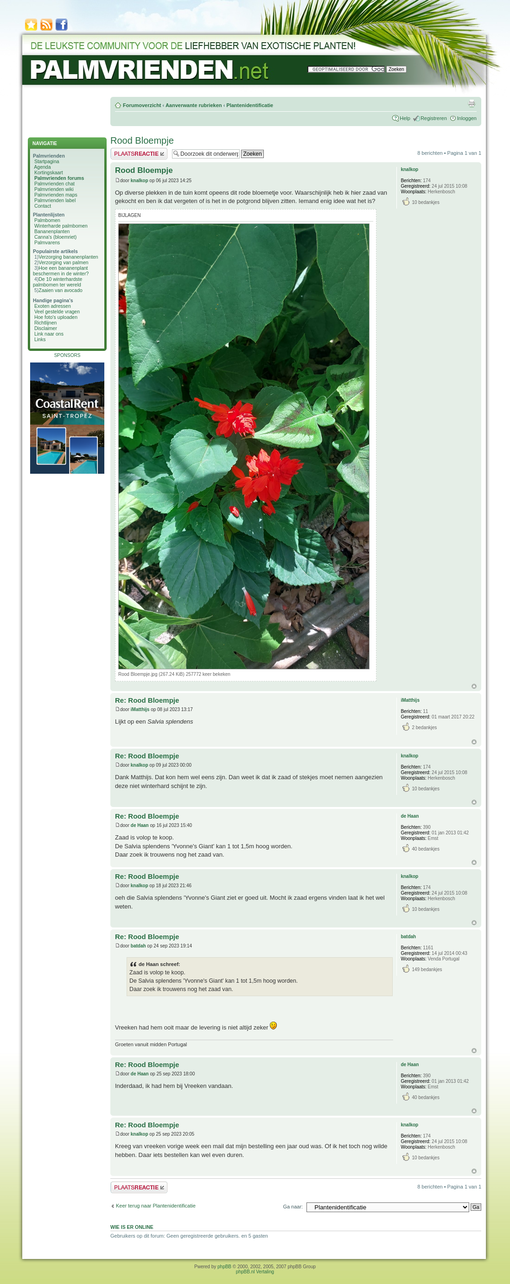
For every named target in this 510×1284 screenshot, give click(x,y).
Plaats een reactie (138, 153)
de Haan (140, 825)
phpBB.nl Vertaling (255, 1271)
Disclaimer (45, 328)
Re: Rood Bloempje (147, 700)
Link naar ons (49, 334)
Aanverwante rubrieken (194, 105)
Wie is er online (131, 1227)
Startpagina (46, 161)
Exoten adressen (52, 306)
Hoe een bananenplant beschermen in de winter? (61, 270)
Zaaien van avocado (60, 290)
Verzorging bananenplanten (68, 257)
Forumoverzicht (142, 105)
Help (405, 118)
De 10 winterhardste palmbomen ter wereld (57, 281)
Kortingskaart (48, 172)
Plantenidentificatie (249, 105)
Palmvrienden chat (54, 183)
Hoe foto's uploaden (55, 317)
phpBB (224, 1266)
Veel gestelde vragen (57, 311)
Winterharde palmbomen (61, 226)
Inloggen (467, 118)
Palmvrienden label (55, 200)
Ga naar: (293, 1206)
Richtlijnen (45, 322)
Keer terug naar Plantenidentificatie (156, 1205)
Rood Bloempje (142, 140)
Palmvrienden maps (55, 194)
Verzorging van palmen (63, 262)
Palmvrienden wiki (54, 189)
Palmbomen (47, 220)
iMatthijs (140, 709)
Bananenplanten (52, 231)
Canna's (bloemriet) (55, 237)
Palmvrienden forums (59, 178)
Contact (42, 206)
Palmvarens (47, 242)
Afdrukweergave (471, 103)
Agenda (42, 167)
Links (40, 339)
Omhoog (474, 686)
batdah (138, 945)
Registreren (434, 118)
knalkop (139, 180)
